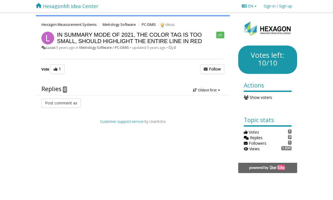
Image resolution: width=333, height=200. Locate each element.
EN (249, 6)
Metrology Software (119, 24)
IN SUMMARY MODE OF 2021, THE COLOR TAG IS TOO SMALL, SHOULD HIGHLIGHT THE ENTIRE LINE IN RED (129, 38)
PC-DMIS (149, 24)
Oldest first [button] (206, 90)
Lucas (50, 47)
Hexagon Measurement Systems (69, 24)
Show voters (258, 97)
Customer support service (122, 121)
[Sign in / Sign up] (278, 6)
